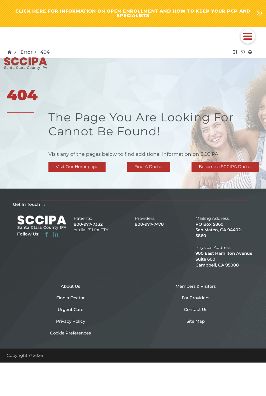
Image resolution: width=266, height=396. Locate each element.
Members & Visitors (196, 286)
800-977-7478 (149, 224)
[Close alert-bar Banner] (259, 13)
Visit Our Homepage (77, 166)
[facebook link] (46, 234)
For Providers (195, 297)
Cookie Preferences (70, 332)
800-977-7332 (88, 224)
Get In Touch (30, 204)
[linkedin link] (55, 234)
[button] (248, 36)
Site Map (195, 321)
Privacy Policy (70, 321)
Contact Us (195, 309)
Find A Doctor (148, 166)
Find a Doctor (70, 297)
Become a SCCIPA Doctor (225, 166)
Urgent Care (70, 309)
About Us (70, 286)
